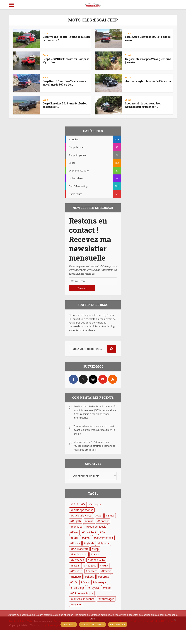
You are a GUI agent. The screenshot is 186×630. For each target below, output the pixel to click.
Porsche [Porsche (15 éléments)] (77, 571)
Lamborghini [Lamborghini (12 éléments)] (79, 554)
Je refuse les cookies (92, 624)
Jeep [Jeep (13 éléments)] (96, 549)
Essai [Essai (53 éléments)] (75, 532)
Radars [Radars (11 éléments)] (107, 571)
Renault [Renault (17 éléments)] (76, 576)
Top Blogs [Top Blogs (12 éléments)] (78, 587)
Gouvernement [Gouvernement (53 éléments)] (104, 537)
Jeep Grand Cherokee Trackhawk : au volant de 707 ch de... (65, 82)
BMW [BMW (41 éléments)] (111, 515)
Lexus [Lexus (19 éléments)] (96, 554)
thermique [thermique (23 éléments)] (100, 582)
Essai (45, 33)
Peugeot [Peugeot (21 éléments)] (91, 565)
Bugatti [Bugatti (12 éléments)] (76, 521)
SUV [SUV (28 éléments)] (74, 582)
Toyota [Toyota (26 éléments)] (94, 587)
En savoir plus (118, 624)
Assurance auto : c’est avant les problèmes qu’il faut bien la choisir (94, 429)
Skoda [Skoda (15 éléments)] (90, 576)
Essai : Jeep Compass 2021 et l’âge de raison (147, 38)
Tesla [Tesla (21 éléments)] (85, 582)
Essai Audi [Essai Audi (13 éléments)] (90, 532)
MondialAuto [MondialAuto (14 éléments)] (97, 560)
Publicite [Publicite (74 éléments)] (92, 571)
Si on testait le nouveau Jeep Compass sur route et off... (143, 105)
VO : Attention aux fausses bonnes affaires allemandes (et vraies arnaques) (94, 445)
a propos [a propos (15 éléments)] (96, 504)
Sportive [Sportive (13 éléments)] (104, 576)
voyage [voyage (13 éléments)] (76, 604)
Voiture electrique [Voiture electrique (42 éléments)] (82, 593)
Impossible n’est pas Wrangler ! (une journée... (148, 60)
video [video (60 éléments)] (107, 587)
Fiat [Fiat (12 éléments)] (103, 532)
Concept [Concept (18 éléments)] (104, 521)
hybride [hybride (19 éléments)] (90, 543)
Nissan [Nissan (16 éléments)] (76, 565)
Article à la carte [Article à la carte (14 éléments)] (81, 515)
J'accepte (69, 624)
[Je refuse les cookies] (175, 620)
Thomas (78, 426)
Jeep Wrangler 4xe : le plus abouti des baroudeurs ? (66, 38)
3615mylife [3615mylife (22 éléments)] (78, 504)
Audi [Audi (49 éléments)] (99, 515)
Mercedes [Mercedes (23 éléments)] (78, 560)
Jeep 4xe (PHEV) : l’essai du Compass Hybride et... (66, 60)
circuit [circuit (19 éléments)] (89, 521)
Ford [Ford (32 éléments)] (75, 537)
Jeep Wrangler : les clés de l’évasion (148, 81)
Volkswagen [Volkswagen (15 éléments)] (107, 599)
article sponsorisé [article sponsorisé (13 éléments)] (82, 510)
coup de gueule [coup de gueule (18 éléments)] (97, 526)
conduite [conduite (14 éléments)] (77, 526)
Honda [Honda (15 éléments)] (76, 543)
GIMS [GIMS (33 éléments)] (86, 537)
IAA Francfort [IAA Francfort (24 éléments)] (80, 549)
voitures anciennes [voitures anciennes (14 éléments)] (83, 599)
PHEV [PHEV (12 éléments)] (105, 565)
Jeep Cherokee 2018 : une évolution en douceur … (65, 105)
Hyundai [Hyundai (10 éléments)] (104, 543)
